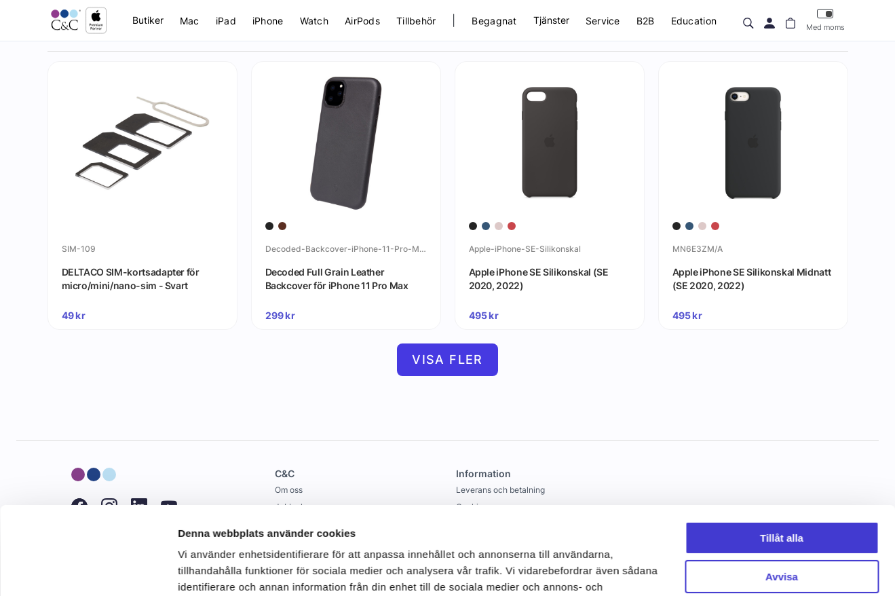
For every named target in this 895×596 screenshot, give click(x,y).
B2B (645, 20)
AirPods (362, 20)
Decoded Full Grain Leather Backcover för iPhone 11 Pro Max (336, 278)
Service (603, 20)
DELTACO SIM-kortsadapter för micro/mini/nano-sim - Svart (130, 278)
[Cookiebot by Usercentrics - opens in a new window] (87, 569)
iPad (226, 20)
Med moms (825, 20)
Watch (314, 20)
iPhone (268, 20)
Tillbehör (416, 20)
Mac (189, 20)
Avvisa (781, 488)
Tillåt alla (781, 450)
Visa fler (447, 359)
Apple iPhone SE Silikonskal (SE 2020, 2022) (539, 278)
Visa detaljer (208, 569)
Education (694, 20)
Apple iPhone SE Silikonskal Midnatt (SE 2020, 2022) (751, 278)
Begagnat (494, 20)
